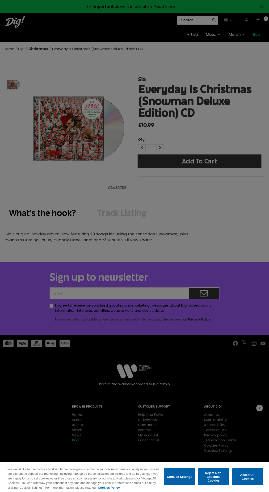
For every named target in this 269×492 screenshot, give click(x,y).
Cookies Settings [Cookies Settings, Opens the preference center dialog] (179, 479)
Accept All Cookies (247, 479)
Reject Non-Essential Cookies (214, 479)
